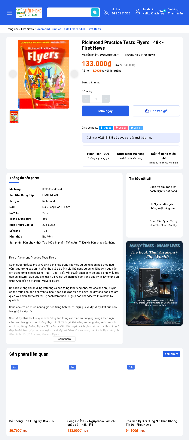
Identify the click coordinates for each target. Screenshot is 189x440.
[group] (43, 74)
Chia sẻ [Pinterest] (120, 128)
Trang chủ (12, 29)
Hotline (121, 12)
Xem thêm (171, 354)
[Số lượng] (96, 99)
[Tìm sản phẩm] (73, 12)
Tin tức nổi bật (140, 179)
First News (27, 29)
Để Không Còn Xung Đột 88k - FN (31, 421)
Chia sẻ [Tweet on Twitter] (136, 128)
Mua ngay (105, 111)
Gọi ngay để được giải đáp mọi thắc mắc (119, 138)
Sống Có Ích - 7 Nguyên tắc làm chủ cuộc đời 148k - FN (91, 423)
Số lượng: (87, 91)
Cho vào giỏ (159, 111)
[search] (95, 12)
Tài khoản (151, 12)
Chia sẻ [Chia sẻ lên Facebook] (105, 128)
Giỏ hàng (173, 12)
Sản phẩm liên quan (28, 354)
